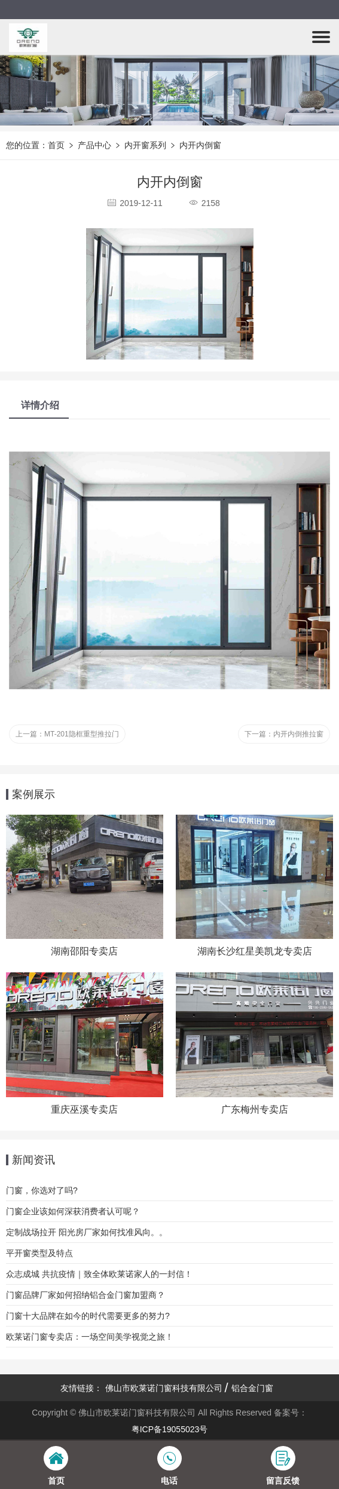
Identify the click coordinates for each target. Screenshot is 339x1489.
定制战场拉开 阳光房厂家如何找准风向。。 (86, 1232)
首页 (56, 145)
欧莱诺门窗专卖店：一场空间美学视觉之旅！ (89, 1336)
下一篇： (284, 734)
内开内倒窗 (200, 145)
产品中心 (94, 145)
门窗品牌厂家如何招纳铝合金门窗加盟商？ (85, 1295)
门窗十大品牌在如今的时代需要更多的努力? (88, 1316)
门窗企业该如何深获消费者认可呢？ (73, 1211)
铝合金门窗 (252, 1388)
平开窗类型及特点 (39, 1253)
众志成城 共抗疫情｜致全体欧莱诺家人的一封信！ (99, 1274)
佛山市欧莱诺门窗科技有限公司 (163, 1388)
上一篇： (67, 734)
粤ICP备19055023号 (170, 1429)
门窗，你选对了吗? (42, 1190)
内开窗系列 (145, 145)
